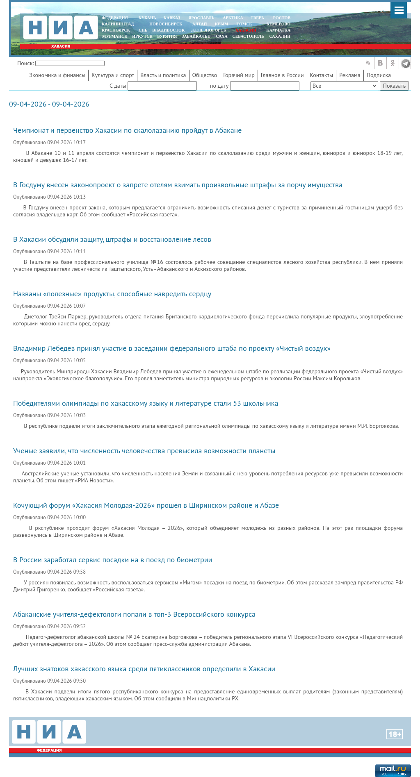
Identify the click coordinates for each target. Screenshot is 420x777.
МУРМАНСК (115, 36)
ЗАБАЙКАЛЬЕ (196, 36)
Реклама (350, 75)
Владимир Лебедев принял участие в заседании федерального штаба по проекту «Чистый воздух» (172, 348)
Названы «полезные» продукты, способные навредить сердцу (112, 293)
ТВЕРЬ (257, 18)
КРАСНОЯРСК (116, 30)
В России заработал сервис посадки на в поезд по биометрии (112, 559)
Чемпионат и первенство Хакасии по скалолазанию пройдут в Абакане (127, 130)
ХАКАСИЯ (245, 30)
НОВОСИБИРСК (165, 24)
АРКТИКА (233, 18)
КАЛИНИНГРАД (118, 24)
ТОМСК (245, 24)
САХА (221, 36)
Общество (204, 75)
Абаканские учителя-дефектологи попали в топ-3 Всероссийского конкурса (134, 614)
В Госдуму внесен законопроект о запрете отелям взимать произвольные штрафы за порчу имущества (177, 184)
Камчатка (277, 30)
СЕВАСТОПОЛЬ (248, 36)
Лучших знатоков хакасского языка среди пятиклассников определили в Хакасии (144, 668)
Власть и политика (163, 75)
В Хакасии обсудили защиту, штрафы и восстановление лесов (112, 239)
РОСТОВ (281, 18)
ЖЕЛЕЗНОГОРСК (208, 30)
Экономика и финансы (57, 75)
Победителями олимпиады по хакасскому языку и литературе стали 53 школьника (145, 403)
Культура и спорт (112, 75)
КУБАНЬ (147, 18)
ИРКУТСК (142, 36)
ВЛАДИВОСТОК (168, 30)
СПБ (143, 30)
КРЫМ (221, 24)
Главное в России (282, 75)
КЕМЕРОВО (278, 24)
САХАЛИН (279, 36)
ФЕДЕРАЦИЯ (115, 18)
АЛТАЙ (199, 24)
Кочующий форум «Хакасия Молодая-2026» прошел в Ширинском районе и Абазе (146, 505)
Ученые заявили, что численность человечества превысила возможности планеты (144, 450)
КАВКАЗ (172, 18)
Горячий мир (239, 75)
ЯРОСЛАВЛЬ (201, 18)
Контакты (321, 75)
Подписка (379, 75)
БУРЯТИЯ (167, 36)
